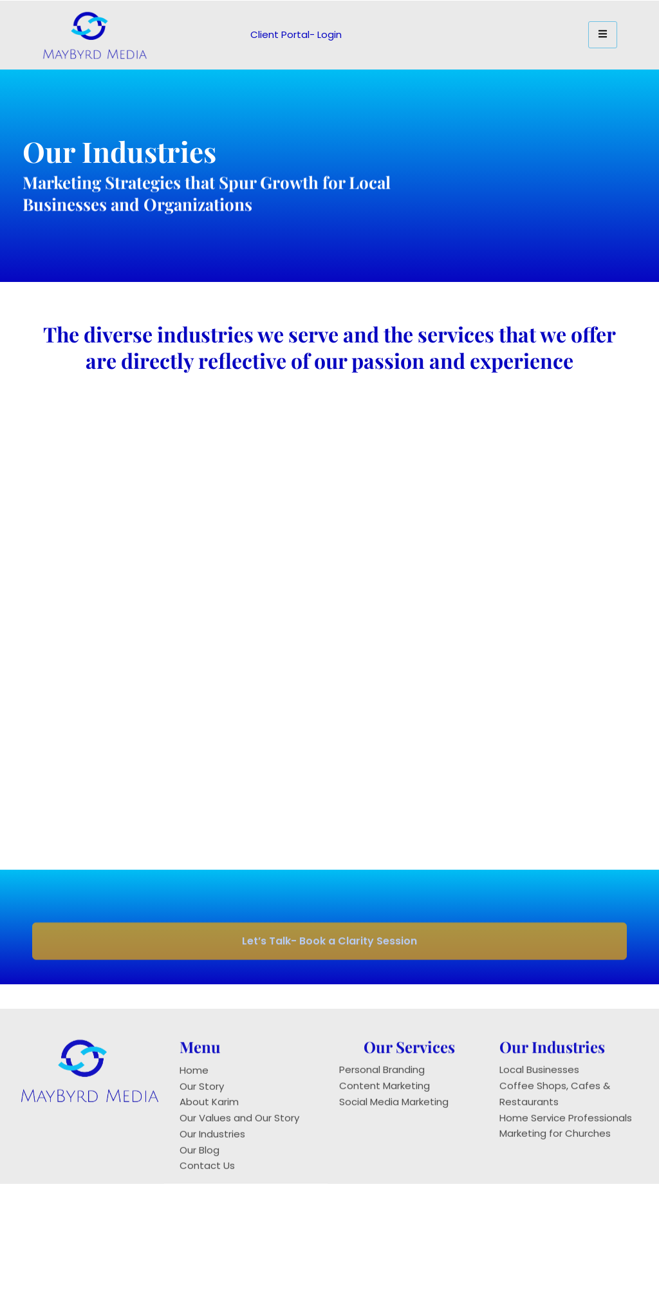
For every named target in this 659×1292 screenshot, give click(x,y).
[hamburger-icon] (602, 34)
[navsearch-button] (470, 32)
